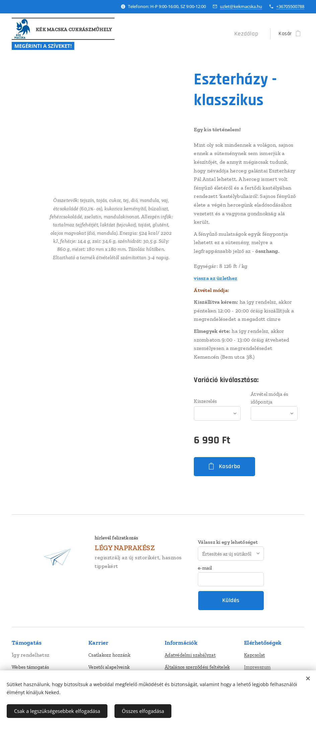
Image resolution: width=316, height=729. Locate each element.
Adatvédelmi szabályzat (190, 655)
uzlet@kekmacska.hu (241, 6)
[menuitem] (249, 33)
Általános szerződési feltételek (197, 667)
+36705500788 (290, 6)
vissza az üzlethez (215, 278)
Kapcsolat (254, 655)
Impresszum (257, 667)
